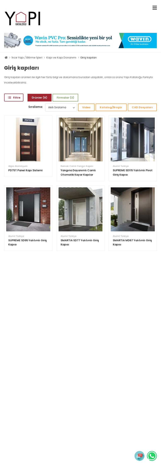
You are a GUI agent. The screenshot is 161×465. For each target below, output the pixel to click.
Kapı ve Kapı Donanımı (61, 57)
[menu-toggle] (155, 7)
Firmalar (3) (65, 98)
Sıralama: (35, 107)
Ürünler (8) (39, 98)
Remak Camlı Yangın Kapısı (77, 166)
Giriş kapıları (88, 57)
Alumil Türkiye (121, 166)
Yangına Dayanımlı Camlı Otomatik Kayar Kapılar (78, 172)
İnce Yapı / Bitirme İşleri (27, 57)
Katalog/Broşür (111, 107)
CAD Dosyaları (142, 107)
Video (86, 107)
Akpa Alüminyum (18, 166)
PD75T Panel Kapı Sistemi (25, 170)
